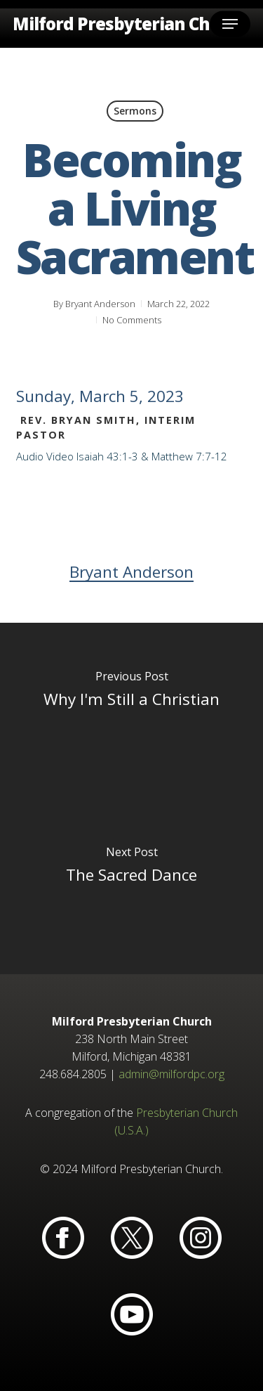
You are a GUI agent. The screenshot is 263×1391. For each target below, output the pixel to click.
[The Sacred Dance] (131, 886)
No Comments (131, 319)
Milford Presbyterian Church (130, 23)
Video (60, 456)
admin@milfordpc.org (171, 1074)
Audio (29, 456)
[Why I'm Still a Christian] (131, 710)
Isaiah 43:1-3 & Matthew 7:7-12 (151, 456)
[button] (230, 24)
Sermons (135, 110)
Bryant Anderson (100, 303)
